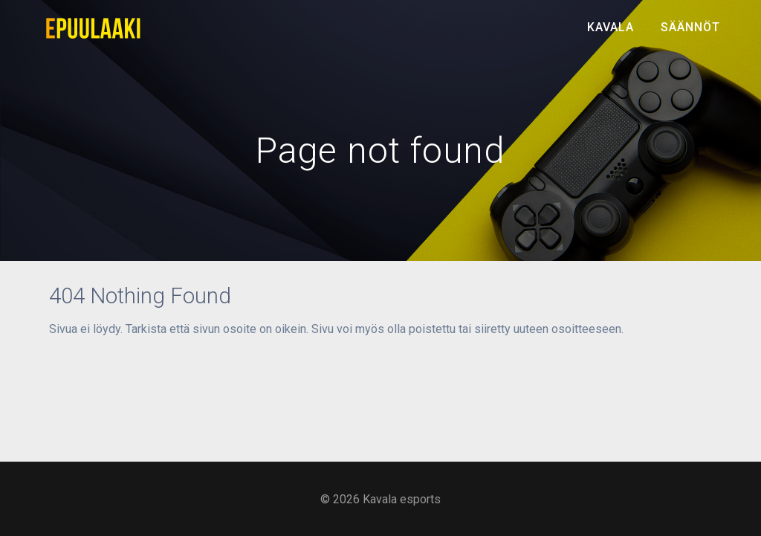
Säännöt (690, 27)
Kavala (610, 27)
